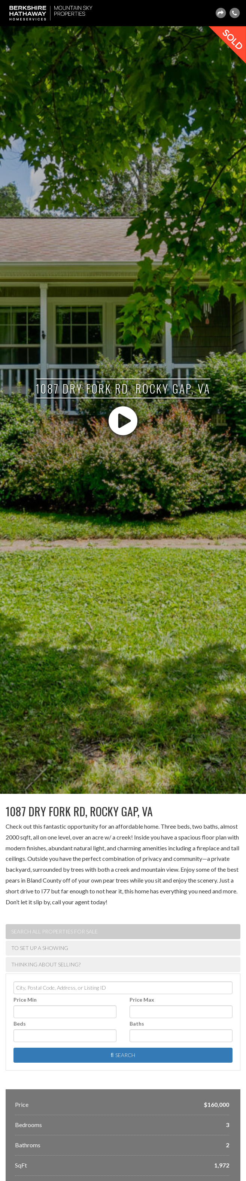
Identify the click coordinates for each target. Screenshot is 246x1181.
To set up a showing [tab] (39, 948)
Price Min (25, 999)
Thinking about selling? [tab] (46, 964)
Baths (137, 1023)
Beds (19, 1023)
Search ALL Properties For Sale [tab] (54, 931)
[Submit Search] (123, 1055)
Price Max (142, 999)
